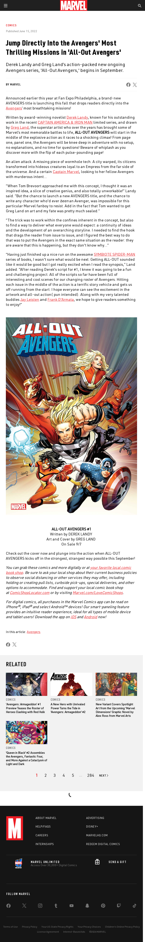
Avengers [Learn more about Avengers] (14, 108)
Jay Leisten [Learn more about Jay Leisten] (29, 299)
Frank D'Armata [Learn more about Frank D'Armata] (60, 299)
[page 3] (55, 775)
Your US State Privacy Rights (57, 926)
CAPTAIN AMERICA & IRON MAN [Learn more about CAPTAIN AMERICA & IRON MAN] (65, 122)
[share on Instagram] (40, 906)
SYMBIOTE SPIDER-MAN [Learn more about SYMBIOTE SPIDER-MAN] (114, 254)
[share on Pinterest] (103, 906)
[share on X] (135, 85)
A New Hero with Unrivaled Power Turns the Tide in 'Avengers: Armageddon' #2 (68, 707)
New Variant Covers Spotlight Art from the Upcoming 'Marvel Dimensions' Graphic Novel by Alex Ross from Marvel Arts (115, 709)
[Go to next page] (104, 775)
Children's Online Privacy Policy (122, 926)
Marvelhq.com (97, 835)
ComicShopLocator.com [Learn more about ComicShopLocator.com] (29, 592)
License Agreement (48, 931)
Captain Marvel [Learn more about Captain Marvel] (66, 171)
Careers (42, 835)
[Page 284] (91, 775)
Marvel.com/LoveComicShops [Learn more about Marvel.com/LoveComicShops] (98, 592)
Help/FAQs (43, 826)
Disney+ (92, 826)
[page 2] (46, 775)
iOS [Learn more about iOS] (73, 616)
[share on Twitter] (24, 906)
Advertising (95, 818)
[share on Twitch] (119, 906)
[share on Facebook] (128, 85)
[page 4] (64, 775)
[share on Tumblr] (56, 906)
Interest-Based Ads (74, 931)
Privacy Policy (29, 926)
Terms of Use (10, 926)
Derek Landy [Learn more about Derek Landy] (77, 117)
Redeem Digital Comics (103, 844)
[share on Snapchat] (87, 906)
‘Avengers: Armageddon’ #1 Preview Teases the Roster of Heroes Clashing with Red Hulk (25, 707)
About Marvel (46, 818)
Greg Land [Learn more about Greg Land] (20, 127)
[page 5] (73, 775)
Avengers (33, 632)
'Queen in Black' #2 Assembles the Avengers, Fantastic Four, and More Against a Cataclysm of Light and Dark (26, 758)
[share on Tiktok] (134, 906)
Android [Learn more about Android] (90, 616)
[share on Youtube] (71, 906)
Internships (45, 844)
